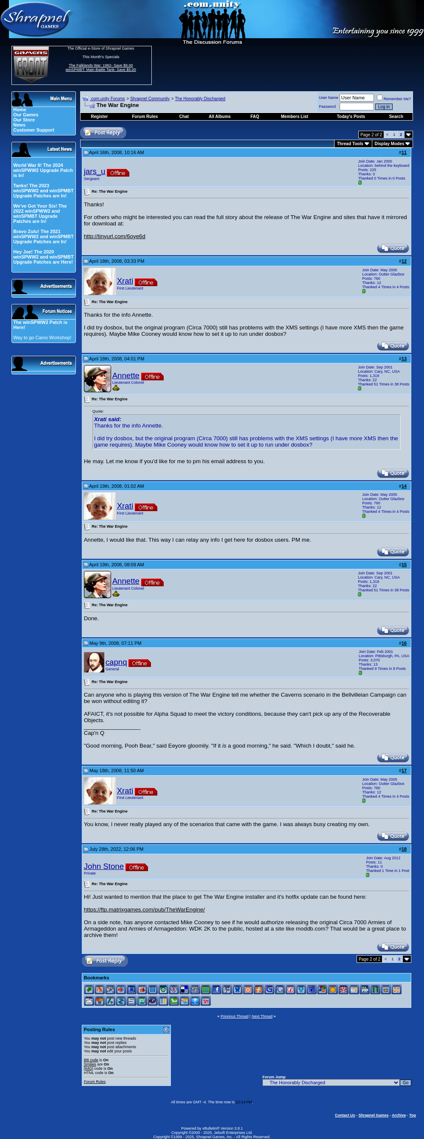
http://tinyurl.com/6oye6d (114, 236)
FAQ (255, 116)
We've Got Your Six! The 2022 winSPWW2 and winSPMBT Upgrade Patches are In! (40, 213)
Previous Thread (234, 1016)
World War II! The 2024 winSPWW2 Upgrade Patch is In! (43, 170)
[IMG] (88, 1068)
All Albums (220, 116)
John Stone (104, 866)
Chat (184, 116)
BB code (91, 1060)
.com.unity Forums (107, 98)
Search (396, 116)
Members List (294, 116)
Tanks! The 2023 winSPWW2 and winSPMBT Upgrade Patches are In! (43, 190)
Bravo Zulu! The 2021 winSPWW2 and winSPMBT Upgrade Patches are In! (43, 236)
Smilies (90, 1064)
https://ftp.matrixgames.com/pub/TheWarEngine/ (144, 909)
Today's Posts (351, 116)
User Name (328, 98)
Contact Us (345, 1115)
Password (327, 106)
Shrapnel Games (373, 1115)
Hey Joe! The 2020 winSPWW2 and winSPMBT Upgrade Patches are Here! (43, 256)
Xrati (125, 280)
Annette (125, 375)
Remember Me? (394, 99)
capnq (116, 662)
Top (412, 1115)
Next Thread (261, 1016)
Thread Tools (350, 143)
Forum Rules (95, 1082)
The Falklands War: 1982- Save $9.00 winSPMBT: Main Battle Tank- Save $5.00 (101, 67)
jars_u (95, 171)
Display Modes (389, 143)
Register (99, 116)
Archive (399, 1115)
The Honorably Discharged (200, 98)
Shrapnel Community (150, 98)
